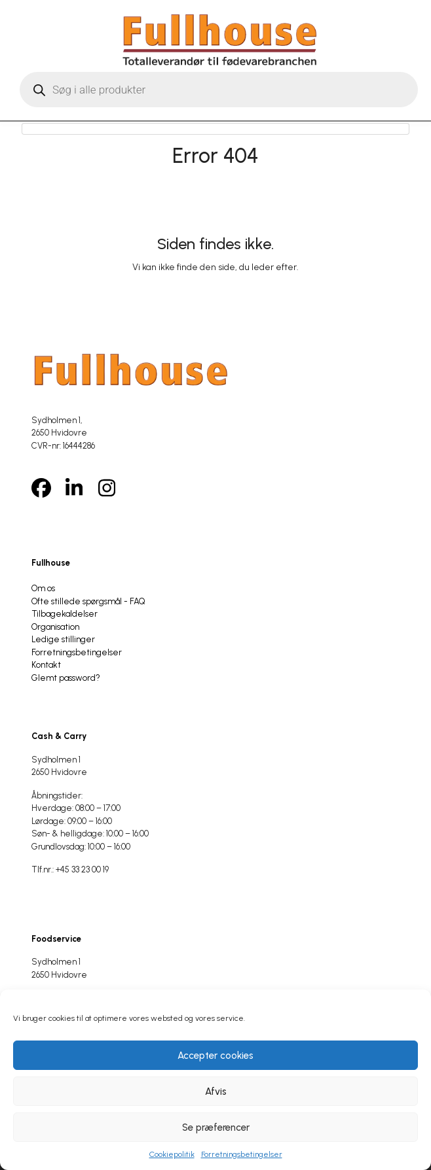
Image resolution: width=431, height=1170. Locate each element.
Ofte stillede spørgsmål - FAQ (88, 601)
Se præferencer (216, 1127)
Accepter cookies (215, 1055)
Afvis (216, 1091)
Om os (43, 588)
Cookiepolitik (172, 1154)
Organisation (55, 627)
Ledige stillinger (63, 639)
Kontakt (46, 665)
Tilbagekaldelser (64, 614)
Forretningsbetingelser (241, 1154)
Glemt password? (65, 678)
